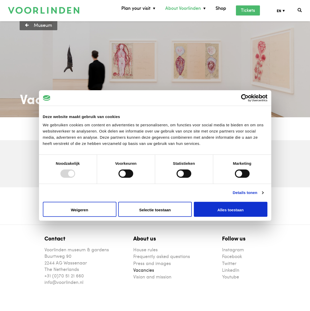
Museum (43, 25)
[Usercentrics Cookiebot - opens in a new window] (244, 98)
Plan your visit (135, 8)
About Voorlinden (183, 8)
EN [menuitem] (279, 10)
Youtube (230, 276)
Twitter (229, 263)
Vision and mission (152, 276)
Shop (221, 8)
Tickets (248, 10)
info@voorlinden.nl (63, 282)
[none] (285, 10)
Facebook (232, 256)
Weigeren (79, 210)
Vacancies (143, 270)
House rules (145, 249)
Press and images (152, 263)
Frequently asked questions (161, 256)
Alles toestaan (230, 210)
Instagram (233, 249)
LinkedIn (230, 270)
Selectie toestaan (155, 210)
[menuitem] (285, 10)
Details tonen (245, 192)
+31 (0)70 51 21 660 (64, 275)
